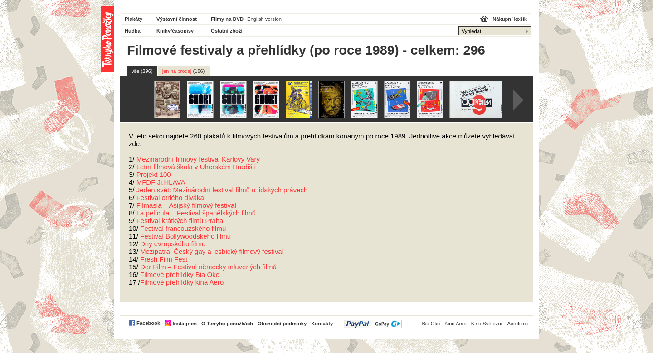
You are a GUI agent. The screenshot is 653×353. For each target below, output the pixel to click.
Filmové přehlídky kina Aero (182, 282)
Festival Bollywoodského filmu (185, 236)
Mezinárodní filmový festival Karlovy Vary (198, 159)
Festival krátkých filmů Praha (180, 220)
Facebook (148, 323)
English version (264, 19)
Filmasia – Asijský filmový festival (186, 205)
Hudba (133, 30)
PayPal (373, 324)
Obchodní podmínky (282, 323)
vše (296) (142, 71)
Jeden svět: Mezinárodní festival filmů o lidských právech (222, 190)
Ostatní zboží (227, 30)
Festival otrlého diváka (170, 197)
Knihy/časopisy (175, 30)
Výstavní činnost (176, 19)
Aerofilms (517, 323)
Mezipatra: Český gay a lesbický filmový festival (211, 251)
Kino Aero (455, 323)
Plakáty (133, 19)
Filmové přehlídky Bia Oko (179, 274)
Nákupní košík (509, 19)
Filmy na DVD (227, 19)
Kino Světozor (487, 323)
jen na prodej (183, 71)
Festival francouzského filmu (183, 228)
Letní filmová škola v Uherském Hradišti (196, 167)
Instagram (184, 323)
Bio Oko (431, 323)
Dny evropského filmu (172, 244)
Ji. (160, 182)
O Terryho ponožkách (227, 323)
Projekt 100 (153, 174)
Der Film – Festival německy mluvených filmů (208, 267)
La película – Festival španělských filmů (196, 213)
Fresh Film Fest (163, 259)
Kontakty (322, 323)
